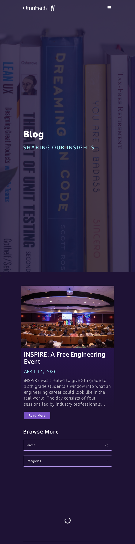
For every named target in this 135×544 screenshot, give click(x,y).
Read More (37, 415)
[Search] (67, 445)
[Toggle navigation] (109, 8)
